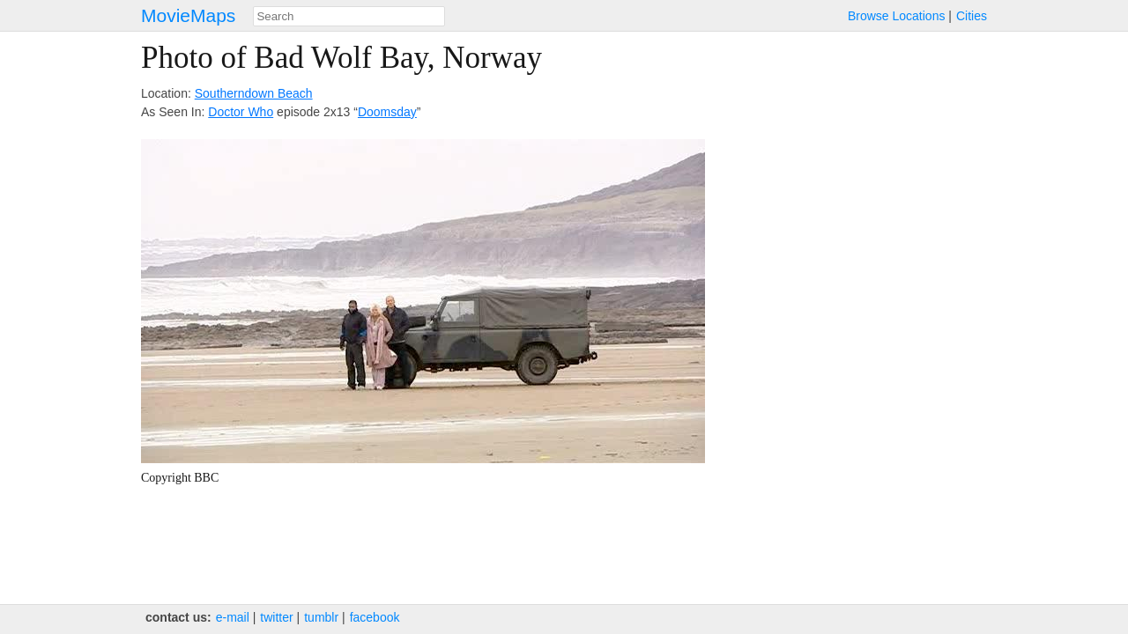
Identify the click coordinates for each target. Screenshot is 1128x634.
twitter (276, 617)
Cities (971, 16)
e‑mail (232, 617)
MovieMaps (188, 15)
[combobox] (349, 16)
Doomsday (387, 112)
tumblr (321, 617)
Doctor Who (240, 112)
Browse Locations (897, 16)
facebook (375, 617)
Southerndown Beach (254, 93)
